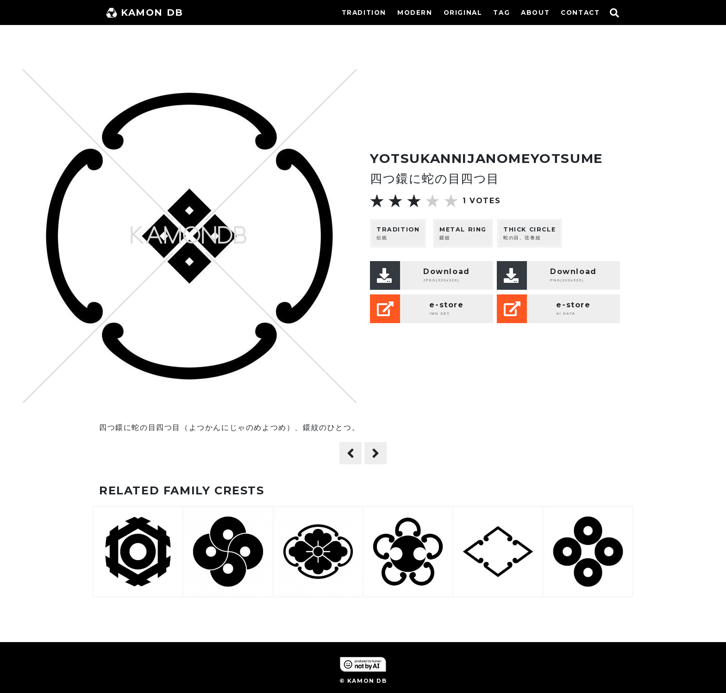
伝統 (397, 233)
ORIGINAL (463, 12)
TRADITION (364, 12)
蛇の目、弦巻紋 (529, 233)
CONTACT (580, 12)
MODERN (414, 12)
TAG (501, 12)
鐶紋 (463, 233)
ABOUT (535, 12)
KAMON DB (144, 12)
